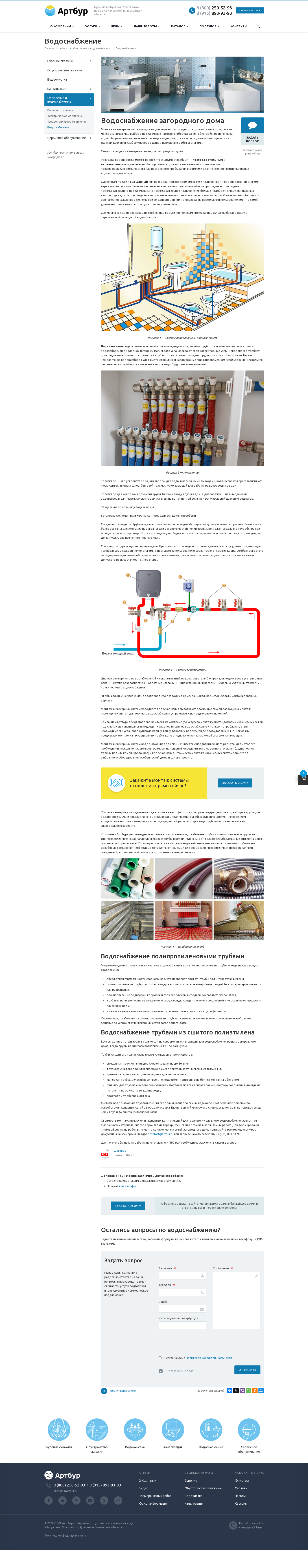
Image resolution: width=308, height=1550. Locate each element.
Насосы (240, 1496)
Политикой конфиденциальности (209, 1357)
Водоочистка (57, 79)
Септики (241, 1488)
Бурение (191, 1480)
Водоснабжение (58, 127)
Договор (120, 1150)
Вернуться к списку (118, 1391)
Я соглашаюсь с (198, 1357)
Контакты (238, 26)
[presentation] (193, 1341)
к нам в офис (128, 1186)
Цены (116, 26)
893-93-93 (214, 13)
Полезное (209, 26)
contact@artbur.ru (161, 1133)
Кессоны (241, 1503)
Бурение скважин (60, 61)
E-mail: (163, 1301)
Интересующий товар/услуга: (179, 1318)
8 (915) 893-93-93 (105, 1485)
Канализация (56, 88)
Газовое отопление (60, 110)
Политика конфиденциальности (65, 1535)
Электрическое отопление (65, 116)
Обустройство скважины (203, 1488)
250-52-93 (214, 7)
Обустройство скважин (64, 70)
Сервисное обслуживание (66, 138)
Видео (143, 1488)
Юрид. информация (153, 1503)
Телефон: (167, 1285)
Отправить (247, 1369)
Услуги (92, 26)
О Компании (147, 1480)
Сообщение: (223, 1268)
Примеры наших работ (155, 1496)
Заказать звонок (249, 10)
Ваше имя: (167, 1268)
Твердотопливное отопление (67, 121)
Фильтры (242, 1480)
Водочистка (193, 1496)
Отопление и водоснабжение (59, 99)
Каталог (179, 26)
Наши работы (146, 26)
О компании (62, 26)
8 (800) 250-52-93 (69, 1485)
